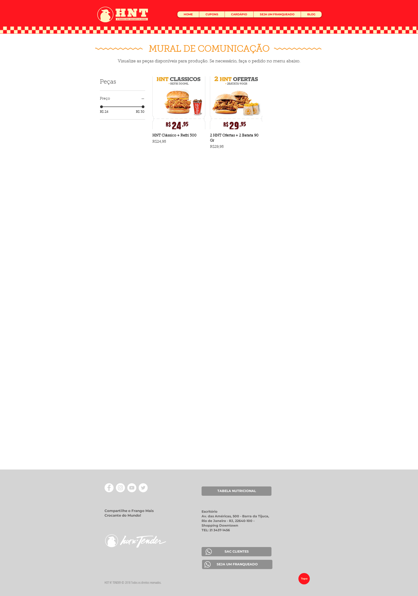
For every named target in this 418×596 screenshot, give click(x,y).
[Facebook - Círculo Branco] (109, 487)
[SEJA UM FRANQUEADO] (237, 564)
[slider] (101, 107)
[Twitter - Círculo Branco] (143, 487)
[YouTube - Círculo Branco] (131, 487)
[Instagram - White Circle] (120, 487)
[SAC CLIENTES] (236, 551)
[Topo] (304, 578)
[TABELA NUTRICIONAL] (236, 491)
